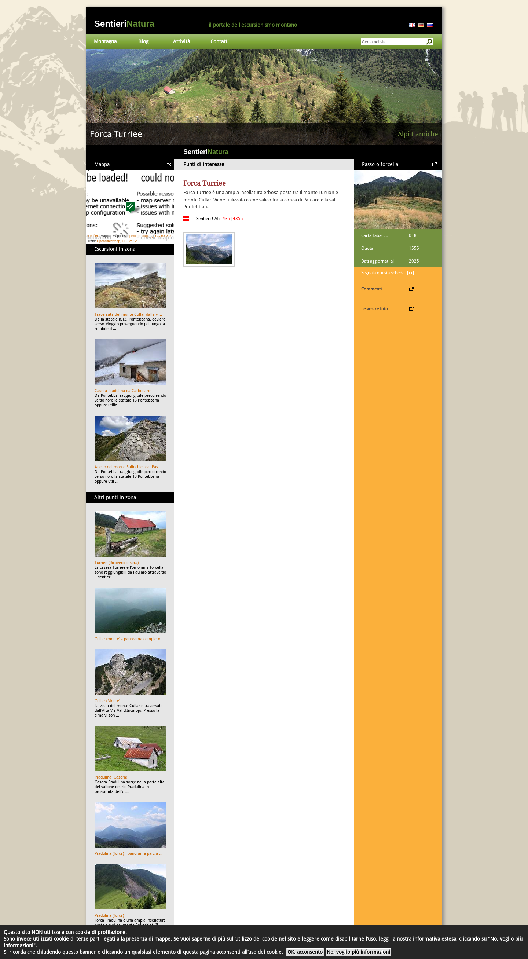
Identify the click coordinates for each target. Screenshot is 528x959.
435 (226, 218)
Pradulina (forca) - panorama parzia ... (128, 853)
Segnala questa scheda (382, 272)
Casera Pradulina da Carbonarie (123, 390)
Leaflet (93, 236)
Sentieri (124, 24)
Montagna (105, 41)
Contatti (219, 41)
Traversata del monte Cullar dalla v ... (128, 314)
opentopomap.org (141, 236)
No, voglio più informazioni (358, 952)
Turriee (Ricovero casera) (117, 562)
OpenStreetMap (108, 241)
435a (238, 218)
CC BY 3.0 (162, 236)
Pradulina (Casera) (111, 777)
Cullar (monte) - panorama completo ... (130, 639)
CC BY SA (130, 241)
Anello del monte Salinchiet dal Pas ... (128, 467)
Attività (181, 41)
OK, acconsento (305, 952)
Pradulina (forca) (109, 915)
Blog (143, 41)
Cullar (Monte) (107, 701)
